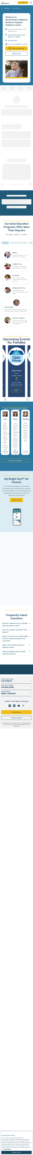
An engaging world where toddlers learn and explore (19, 267)
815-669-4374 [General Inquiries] (12, 40)
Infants (14, 253)
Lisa (5, 419)
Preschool (15, 275)
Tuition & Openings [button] (16, 48)
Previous (5, 399)
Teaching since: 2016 (25, 452)
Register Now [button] (16, 53)
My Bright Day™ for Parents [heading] (16, 480)
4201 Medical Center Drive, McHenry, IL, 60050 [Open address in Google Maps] (17, 36)
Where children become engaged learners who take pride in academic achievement (16, 310)
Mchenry (7, 8)
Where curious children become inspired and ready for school (19, 279)
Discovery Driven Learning (18, 243)
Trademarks (16, 726)
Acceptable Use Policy (23, 724)
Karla (15, 419)
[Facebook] (10, 705)
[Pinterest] (23, 705)
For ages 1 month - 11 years (16, 234)
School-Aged (8, 307)
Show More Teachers (15, 460)
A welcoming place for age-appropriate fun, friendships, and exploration (20, 322)
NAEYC (18, 44)
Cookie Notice (14, 724)
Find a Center (16, 712)
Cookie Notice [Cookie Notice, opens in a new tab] (7, 1149)
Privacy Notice (6, 724)
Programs (5, 243)
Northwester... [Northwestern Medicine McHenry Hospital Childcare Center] (16, 8)
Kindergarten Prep (18, 288)
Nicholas (25, 419)
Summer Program (18, 318)
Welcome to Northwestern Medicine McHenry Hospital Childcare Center (16, 21)
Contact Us (23, 2)
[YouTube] (19, 705)
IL (1, 8)
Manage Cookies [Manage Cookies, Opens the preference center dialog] (16, 1152)
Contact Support (16, 718)
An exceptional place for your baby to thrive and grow (20, 256)
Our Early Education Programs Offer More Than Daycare (16, 227)
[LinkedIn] (14, 705)
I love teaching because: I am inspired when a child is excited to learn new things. (25, 432)
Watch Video (16, 500)
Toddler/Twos (17, 264)
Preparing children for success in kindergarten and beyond (20, 292)
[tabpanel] (16, 371)
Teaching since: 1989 (15, 452)
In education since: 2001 (5, 452)
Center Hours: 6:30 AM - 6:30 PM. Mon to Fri (17, 30)
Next (27, 399)
